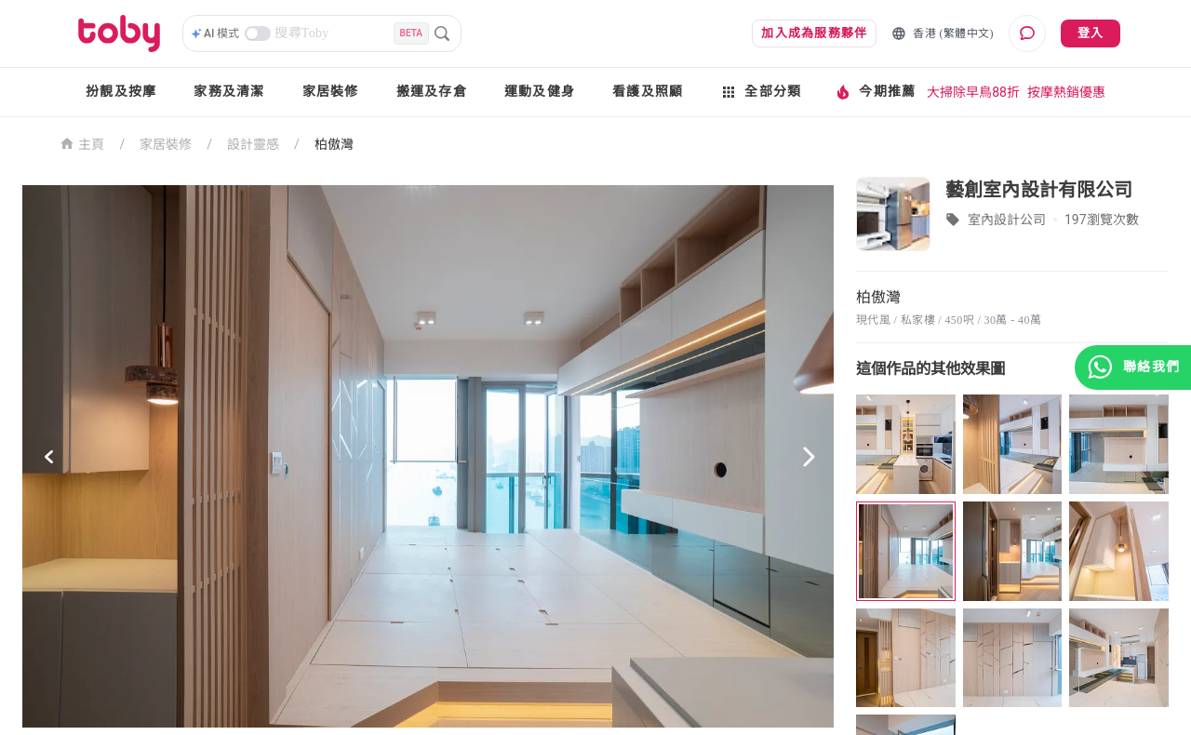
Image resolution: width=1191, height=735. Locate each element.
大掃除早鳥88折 (973, 92)
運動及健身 (539, 92)
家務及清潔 (229, 92)
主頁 (82, 143)
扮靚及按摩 (121, 92)
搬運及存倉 (431, 92)
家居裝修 (330, 92)
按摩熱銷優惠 (1066, 92)
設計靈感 (253, 144)
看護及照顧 (647, 92)
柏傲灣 (334, 144)
